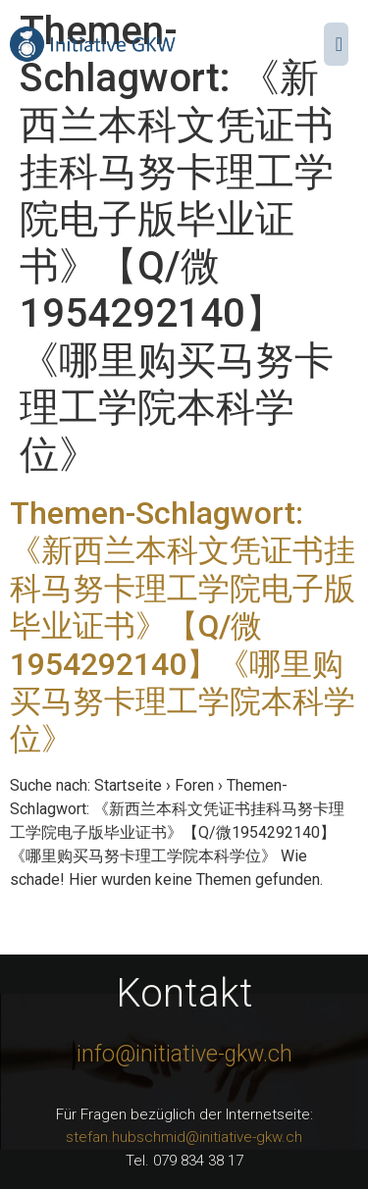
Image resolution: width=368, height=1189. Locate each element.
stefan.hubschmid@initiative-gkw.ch (184, 1137)
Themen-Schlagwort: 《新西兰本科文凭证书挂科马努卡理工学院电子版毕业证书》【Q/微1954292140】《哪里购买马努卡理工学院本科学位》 (182, 625)
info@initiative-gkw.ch (184, 1054)
